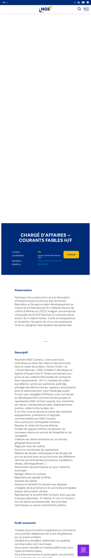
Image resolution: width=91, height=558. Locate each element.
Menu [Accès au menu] (86, 9)
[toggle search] (79, 9)
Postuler (71, 254)
